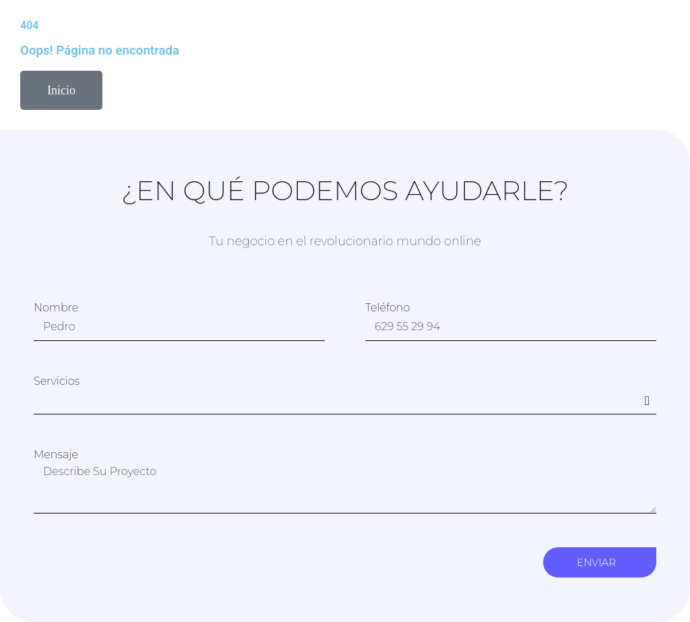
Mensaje (56, 454)
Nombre (56, 307)
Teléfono (387, 307)
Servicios (57, 381)
